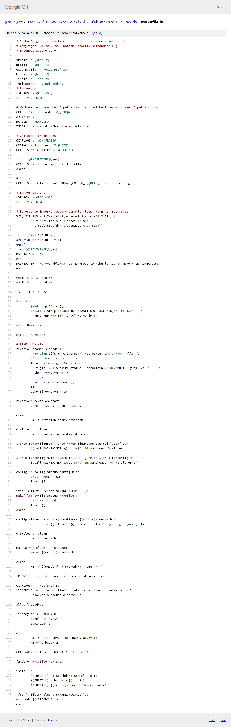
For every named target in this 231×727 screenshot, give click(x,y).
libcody (130, 22)
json (222, 720)
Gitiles (27, 720)
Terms (52, 720)
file (97, 33)
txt (212, 720)
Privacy (39, 720)
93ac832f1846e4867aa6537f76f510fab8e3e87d (71, 22)
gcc (19, 22)
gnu (8, 22)
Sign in (221, 7)
